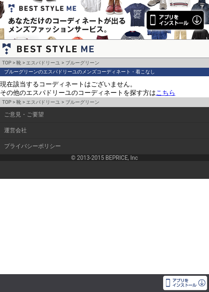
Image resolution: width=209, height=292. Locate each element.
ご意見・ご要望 (24, 114)
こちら (165, 93)
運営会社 (15, 130)
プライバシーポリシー (32, 146)
